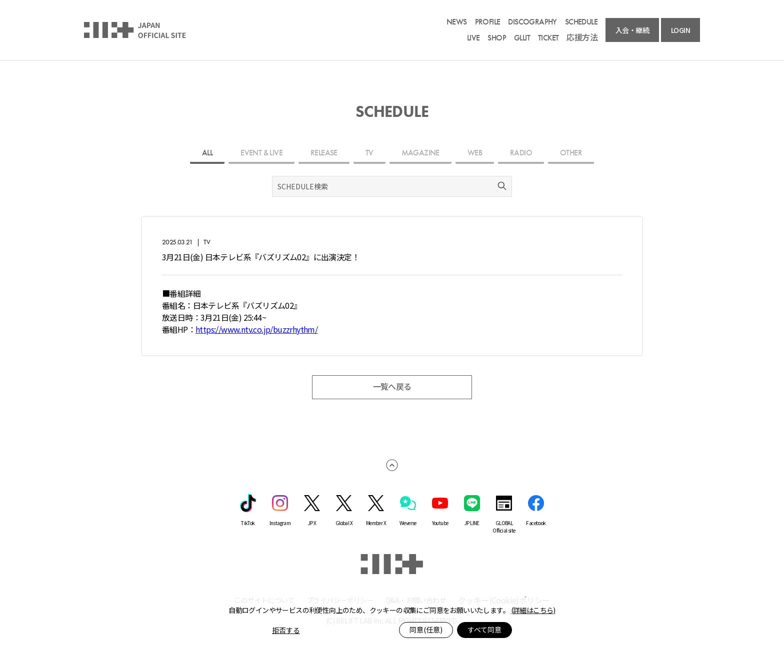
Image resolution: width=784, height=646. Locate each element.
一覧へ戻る (392, 387)
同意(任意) (426, 630)
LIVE (473, 38)
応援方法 (582, 38)
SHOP (497, 38)
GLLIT (522, 38)
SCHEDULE (581, 22)
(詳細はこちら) (533, 610)
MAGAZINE (421, 152)
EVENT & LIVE (261, 152)
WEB (475, 152)
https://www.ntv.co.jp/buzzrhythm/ (257, 329)
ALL (207, 152)
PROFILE (487, 22)
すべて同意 (485, 630)
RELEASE (324, 152)
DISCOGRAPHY (532, 22)
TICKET (548, 38)
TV (370, 152)
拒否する (286, 630)
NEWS (456, 22)
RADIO (521, 152)
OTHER (571, 152)
